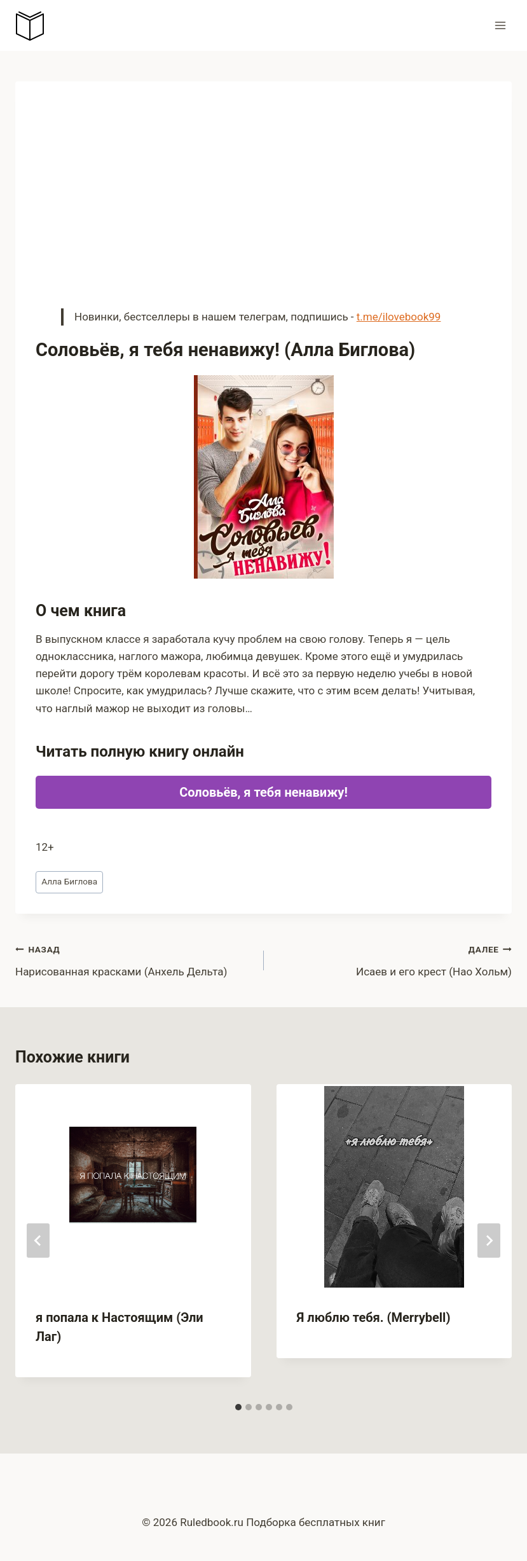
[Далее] (488, 1240)
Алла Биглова (69, 881)
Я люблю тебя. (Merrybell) (374, 1317)
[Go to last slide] (38, 1240)
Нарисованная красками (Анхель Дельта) (134, 959)
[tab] (238, 1407)
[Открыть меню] (500, 25)
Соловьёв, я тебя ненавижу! (263, 792)
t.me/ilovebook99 (399, 316)
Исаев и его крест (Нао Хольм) (393, 959)
